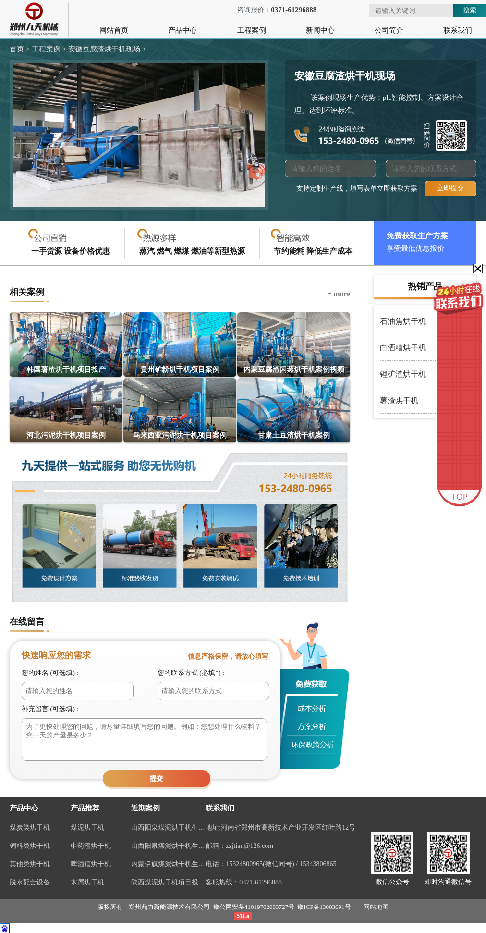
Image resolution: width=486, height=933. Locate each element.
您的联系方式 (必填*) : (191, 672)
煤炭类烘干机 (30, 827)
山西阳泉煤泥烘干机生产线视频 (168, 845)
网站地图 (376, 906)
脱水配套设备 (30, 882)
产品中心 (182, 30)
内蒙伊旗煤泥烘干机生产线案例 (168, 864)
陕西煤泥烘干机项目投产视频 (168, 882)
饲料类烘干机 (30, 845)
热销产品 (425, 286)
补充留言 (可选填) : (50, 708)
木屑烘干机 (87, 882)
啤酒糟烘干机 (91, 864)
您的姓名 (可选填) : (50, 672)
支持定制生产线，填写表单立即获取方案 (356, 188)
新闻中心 (320, 30)
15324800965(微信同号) (260, 864)
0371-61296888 (260, 882)
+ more (338, 294)
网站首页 (113, 30)
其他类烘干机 (30, 864)
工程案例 (251, 30)
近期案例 (145, 808)
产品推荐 (85, 808)
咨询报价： (267, 10)
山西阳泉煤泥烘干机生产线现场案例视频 (168, 827)
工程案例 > (48, 49)
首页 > (20, 49)
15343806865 (317, 864)
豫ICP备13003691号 (324, 906)
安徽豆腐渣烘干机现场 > (106, 49)
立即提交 (450, 188)
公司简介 (389, 30)
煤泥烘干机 (87, 827)
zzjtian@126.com (249, 845)
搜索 (469, 10)
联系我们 (457, 30)
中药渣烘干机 (91, 845)
